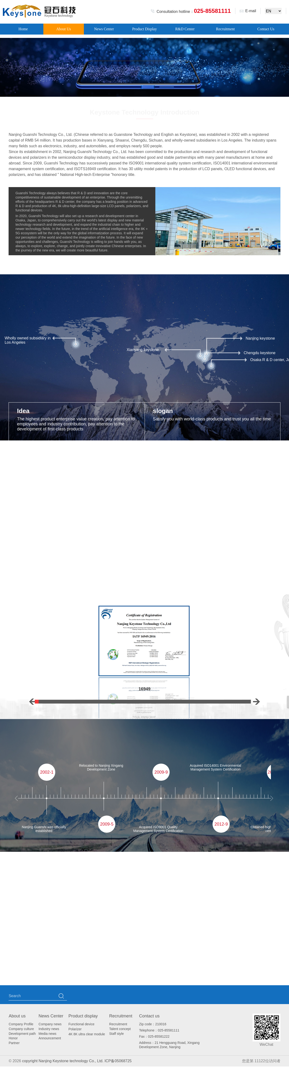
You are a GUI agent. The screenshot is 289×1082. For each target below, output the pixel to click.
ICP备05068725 (118, 1061)
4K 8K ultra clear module (86, 1034)
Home (23, 29)
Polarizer (74, 1029)
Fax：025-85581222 (154, 1036)
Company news (50, 1024)
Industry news (49, 1029)
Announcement (50, 1038)
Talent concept (120, 1029)
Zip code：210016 (152, 1024)
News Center (104, 29)
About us (17, 1016)
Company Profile (21, 1024)
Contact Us (265, 29)
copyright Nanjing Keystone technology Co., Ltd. (63, 1061)
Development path (22, 1034)
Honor (13, 1038)
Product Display (144, 29)
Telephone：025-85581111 (159, 1030)
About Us (63, 29)
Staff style (116, 1034)
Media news (47, 1034)
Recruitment (225, 29)
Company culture (21, 1029)
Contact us (149, 1016)
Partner (14, 1043)
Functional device (81, 1024)
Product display (83, 1016)
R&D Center (185, 29)
